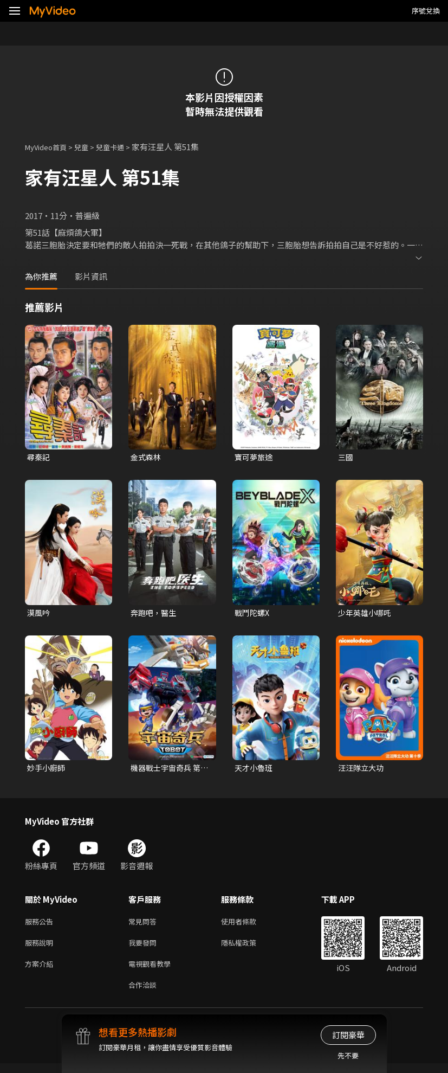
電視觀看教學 (152, 970)
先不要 (348, 1055)
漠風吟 (39, 614)
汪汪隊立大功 (362, 770)
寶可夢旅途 (255, 457)
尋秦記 (39, 457)
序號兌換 (426, 10)
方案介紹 (41, 970)
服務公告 (41, 925)
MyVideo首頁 (49, 146)
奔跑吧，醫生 (155, 614)
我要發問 (144, 948)
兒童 (90, 146)
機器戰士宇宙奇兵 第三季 (168, 770)
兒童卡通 (122, 146)
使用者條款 (248, 925)
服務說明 (41, 948)
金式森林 (147, 457)
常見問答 (144, 925)
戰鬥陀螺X (253, 614)
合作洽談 (144, 993)
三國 (346, 457)
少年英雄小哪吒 (366, 614)
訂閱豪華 (348, 1034)
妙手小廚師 (47, 770)
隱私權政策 (248, 948)
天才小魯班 (255, 770)
